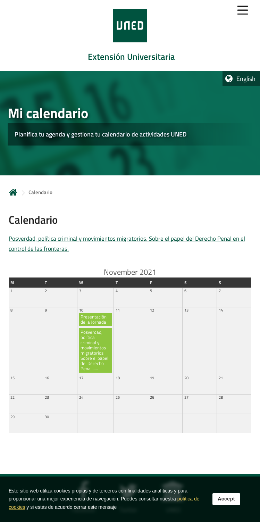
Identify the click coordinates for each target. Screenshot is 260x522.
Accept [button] (226, 501)
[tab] (130, 35)
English (245, 78)
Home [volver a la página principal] (13, 192)
